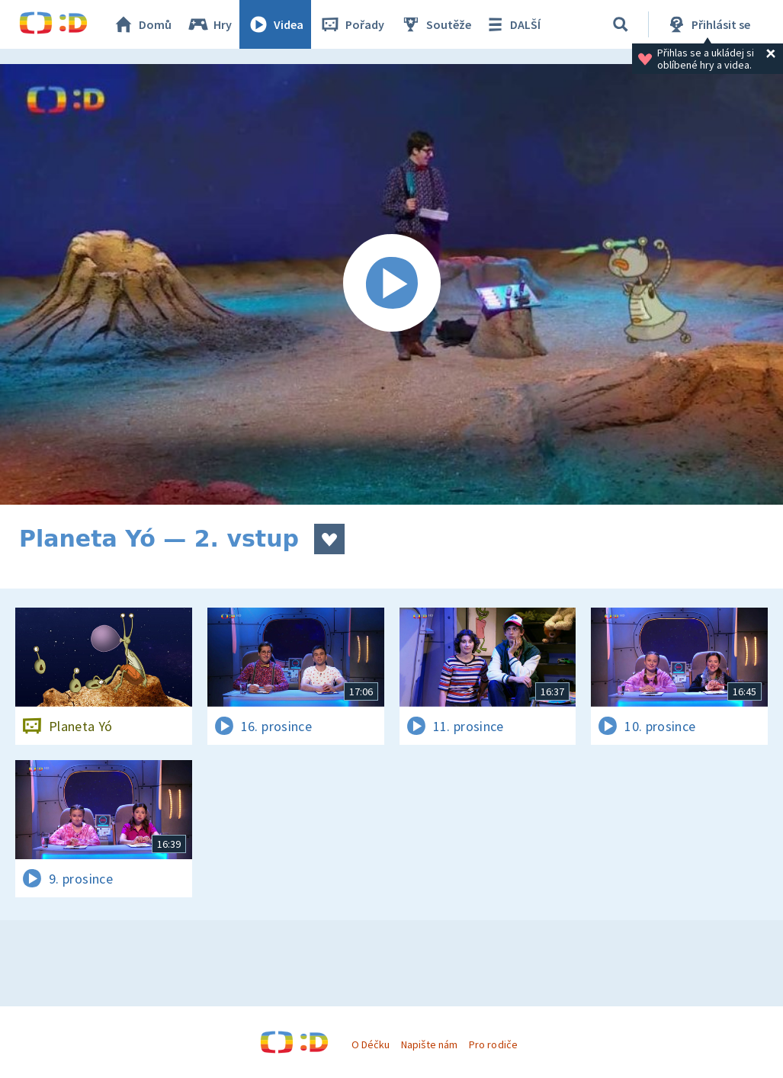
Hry (209, 24)
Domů (142, 24)
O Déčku (370, 1044)
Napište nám (429, 1044)
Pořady (351, 24)
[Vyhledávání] (620, 24)
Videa (275, 24)
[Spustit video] (391, 284)
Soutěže (435, 24)
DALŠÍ (512, 24)
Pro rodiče (493, 1044)
